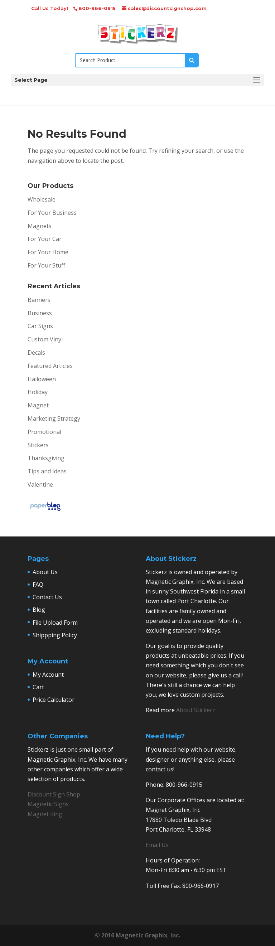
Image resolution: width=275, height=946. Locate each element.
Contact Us (47, 597)
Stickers (38, 445)
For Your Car (45, 239)
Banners (39, 300)
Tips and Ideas (47, 471)
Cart (38, 687)
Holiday (38, 392)
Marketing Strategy (54, 418)
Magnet (38, 405)
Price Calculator (53, 700)
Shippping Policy (55, 635)
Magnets (40, 226)
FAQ (38, 584)
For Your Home (48, 252)
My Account (48, 674)
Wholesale (42, 199)
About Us (45, 572)
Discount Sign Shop (54, 794)
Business (40, 313)
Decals (36, 352)
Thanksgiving (46, 458)
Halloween (42, 379)
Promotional (44, 432)
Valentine (40, 484)
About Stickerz (195, 710)
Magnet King (45, 814)
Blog (39, 610)
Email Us (157, 845)
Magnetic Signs (48, 804)
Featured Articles (50, 366)
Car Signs (40, 326)
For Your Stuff (46, 265)
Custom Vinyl (45, 339)
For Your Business (52, 213)
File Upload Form (55, 622)
